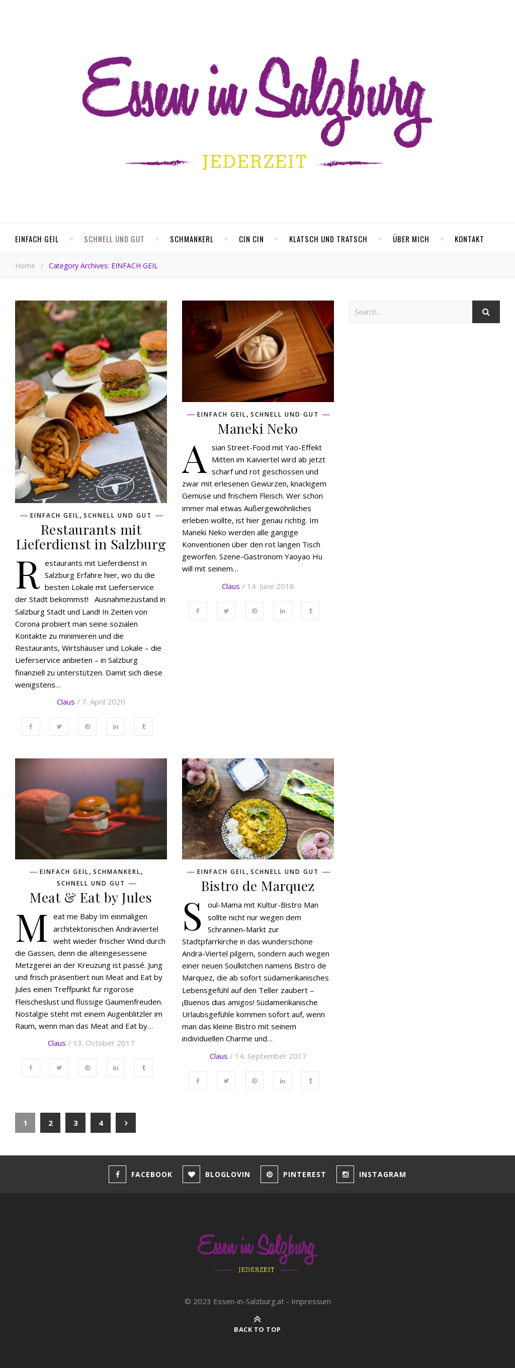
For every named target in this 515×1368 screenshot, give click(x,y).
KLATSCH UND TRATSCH (328, 238)
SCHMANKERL (192, 238)
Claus (66, 702)
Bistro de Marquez (258, 885)
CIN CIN (251, 238)
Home (25, 265)
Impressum (311, 1301)
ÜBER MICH (411, 238)
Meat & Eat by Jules (91, 897)
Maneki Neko (258, 428)
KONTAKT (469, 238)
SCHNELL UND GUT (114, 238)
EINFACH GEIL (37, 238)
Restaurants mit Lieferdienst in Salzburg (91, 536)
